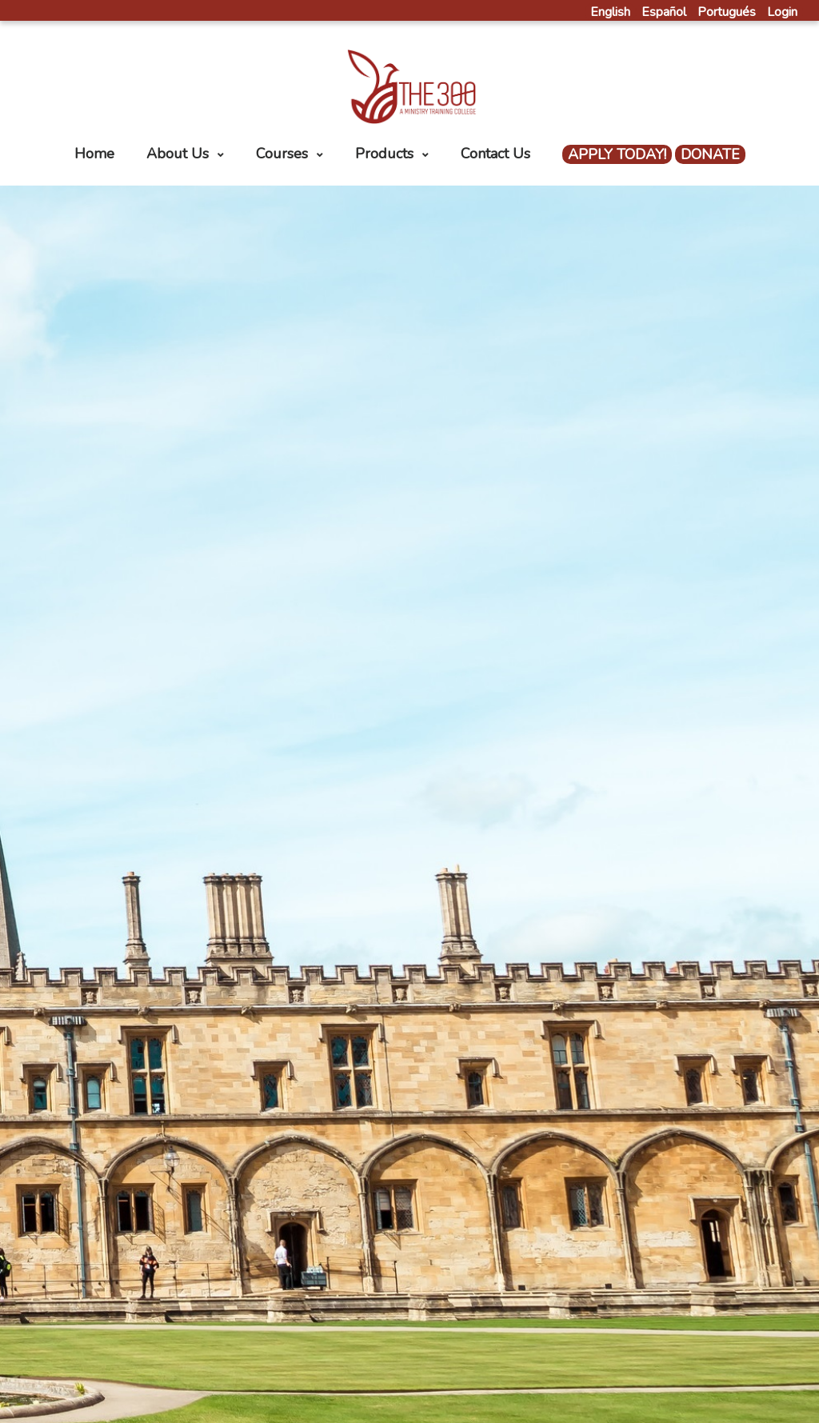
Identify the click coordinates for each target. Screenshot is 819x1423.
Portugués (726, 12)
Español (663, 12)
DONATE (710, 154)
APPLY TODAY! (617, 154)
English (610, 12)
